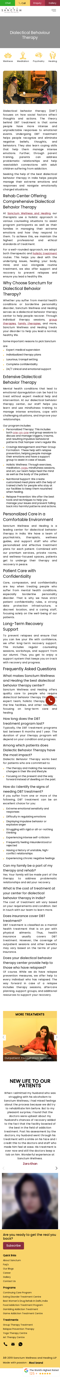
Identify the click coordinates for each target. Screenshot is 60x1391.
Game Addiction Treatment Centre (23, 1313)
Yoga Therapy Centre (15, 1333)
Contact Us (9, 1281)
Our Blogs (8, 1268)
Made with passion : (23, 1362)
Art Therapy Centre (14, 1337)
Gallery (7, 1277)
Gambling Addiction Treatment (20, 1309)
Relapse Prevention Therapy (18, 1329)
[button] (37, 3)
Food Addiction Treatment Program (23, 1305)
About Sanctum (12, 1260)
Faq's (6, 1264)
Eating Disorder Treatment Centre (22, 1296)
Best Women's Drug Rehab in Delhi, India (25, 1300)
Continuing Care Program (17, 1292)
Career (7, 1272)
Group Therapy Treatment (18, 1324)
